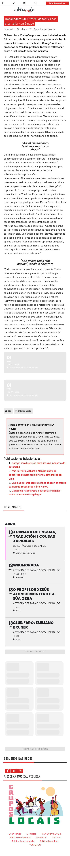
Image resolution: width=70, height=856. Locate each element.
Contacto (31, 833)
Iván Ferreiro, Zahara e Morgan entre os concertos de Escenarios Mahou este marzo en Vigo (35, 474)
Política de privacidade (23, 841)
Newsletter (41, 837)
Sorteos (56, 837)
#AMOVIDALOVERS (51, 833)
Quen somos (15, 833)
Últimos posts (24, 411)
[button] (35, 3)
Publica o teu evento (20, 837)
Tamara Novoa (47, 29)
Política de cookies (49, 841)
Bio (9, 411)
